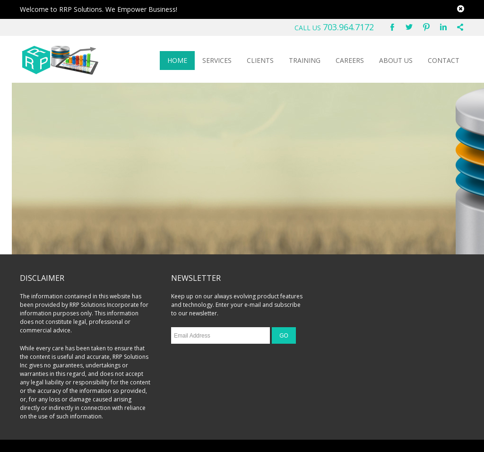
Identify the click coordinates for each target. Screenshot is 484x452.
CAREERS (350, 60)
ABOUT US (396, 60)
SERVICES (217, 60)
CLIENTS (260, 60)
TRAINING (304, 60)
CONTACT (443, 60)
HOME (177, 60)
